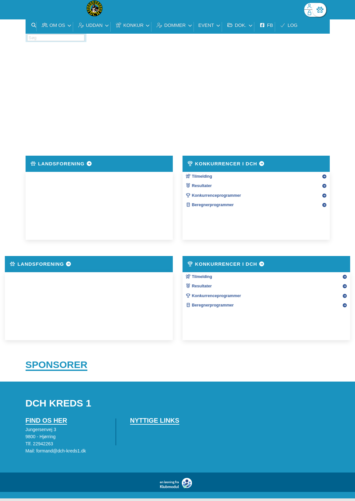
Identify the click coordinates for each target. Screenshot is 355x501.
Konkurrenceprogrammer (213, 195)
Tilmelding (199, 176)
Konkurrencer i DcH (226, 163)
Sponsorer (57, 366)
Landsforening (61, 163)
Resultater (199, 186)
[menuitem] (35, 9)
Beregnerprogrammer (210, 205)
